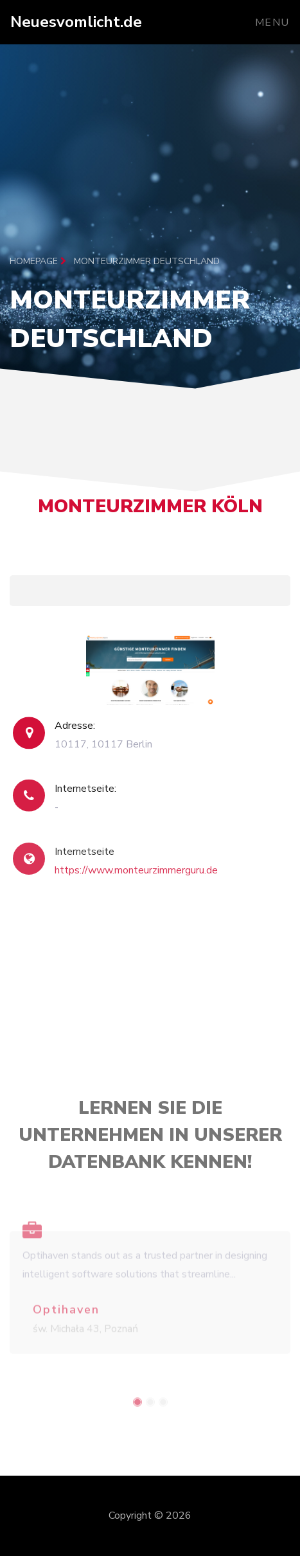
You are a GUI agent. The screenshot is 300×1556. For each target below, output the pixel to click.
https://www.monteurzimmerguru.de (136, 881)
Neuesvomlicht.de (76, 22)
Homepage (38, 261)
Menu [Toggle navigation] (272, 22)
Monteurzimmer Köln (150, 511)
